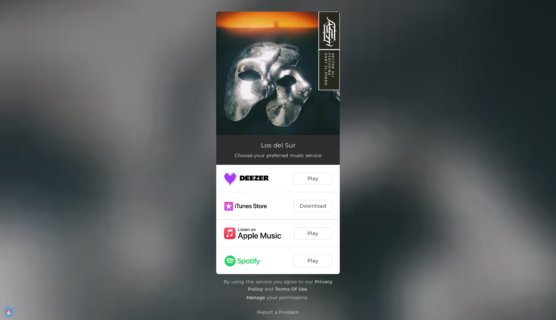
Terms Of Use (291, 289)
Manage (255, 297)
